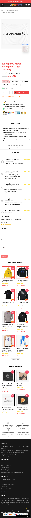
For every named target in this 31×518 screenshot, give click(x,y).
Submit (4, 256)
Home (2, 10)
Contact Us (4, 486)
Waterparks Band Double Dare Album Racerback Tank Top (7, 350)
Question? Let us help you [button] (23, 516)
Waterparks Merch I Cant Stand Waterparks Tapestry (8, 409)
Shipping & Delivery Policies (8, 479)
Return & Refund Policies (7, 484)
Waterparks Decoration (12, 10)
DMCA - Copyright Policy (7, 470)
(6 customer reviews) (14, 73)
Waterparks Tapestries (7, 12)
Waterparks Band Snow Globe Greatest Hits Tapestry (8, 385)
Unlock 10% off (27, 511)
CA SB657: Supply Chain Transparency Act (12, 472)
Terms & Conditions (6, 465)
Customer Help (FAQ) (6, 488)
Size (3, 79)
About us (3, 463)
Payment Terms (5, 482)
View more (15, 359)
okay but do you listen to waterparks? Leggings (23, 350)
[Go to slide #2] (20, 57)
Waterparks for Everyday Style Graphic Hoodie (22, 326)
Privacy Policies (5, 467)
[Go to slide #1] (11, 57)
